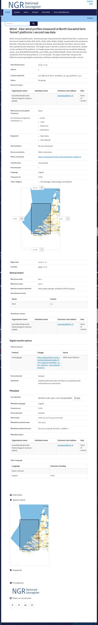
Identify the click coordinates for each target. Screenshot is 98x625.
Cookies (82, 624)
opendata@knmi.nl (65, 96)
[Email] (32, 605)
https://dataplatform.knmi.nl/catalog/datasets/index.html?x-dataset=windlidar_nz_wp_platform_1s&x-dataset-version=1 (49, 363)
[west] (15, 219)
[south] (35, 249)
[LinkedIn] (25, 605)
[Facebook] (19, 605)
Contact (90, 1)
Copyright (90, 624)
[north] (35, 188)
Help (91, 4)
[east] (61, 219)
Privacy (76, 624)
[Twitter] (12, 605)
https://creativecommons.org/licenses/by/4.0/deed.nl (59, 157)
